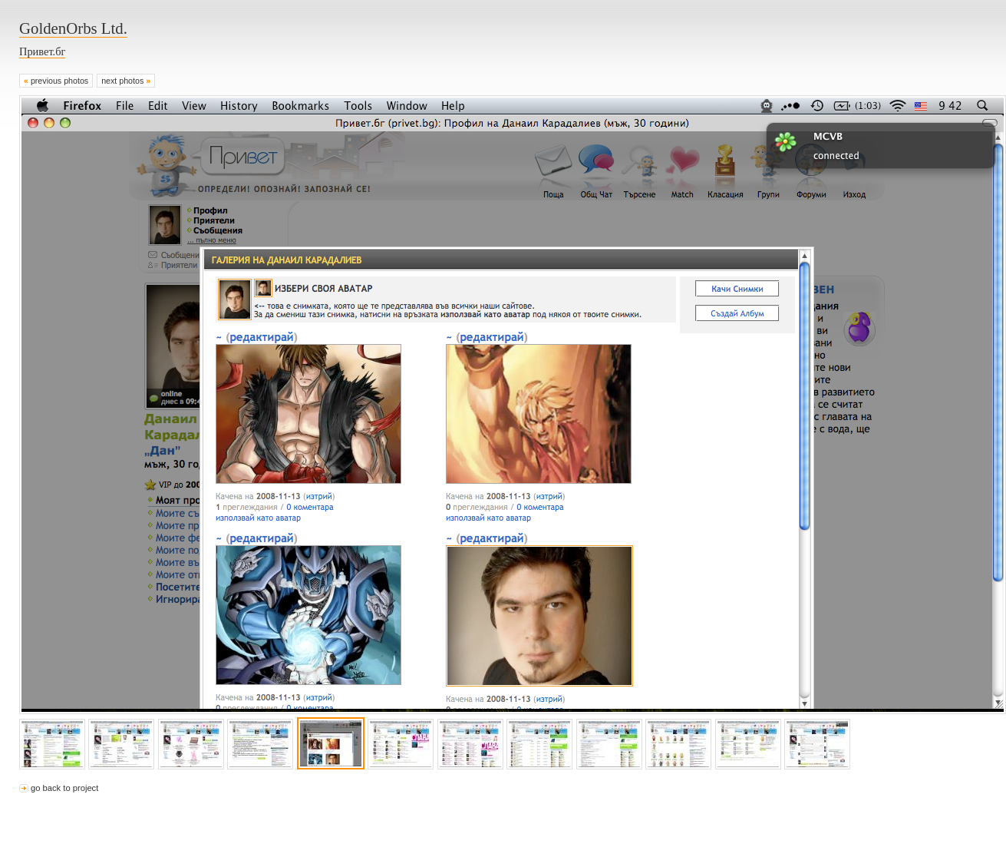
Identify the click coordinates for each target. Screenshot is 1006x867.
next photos (125, 80)
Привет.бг (42, 51)
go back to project (64, 788)
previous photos (56, 80)
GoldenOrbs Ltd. (73, 28)
